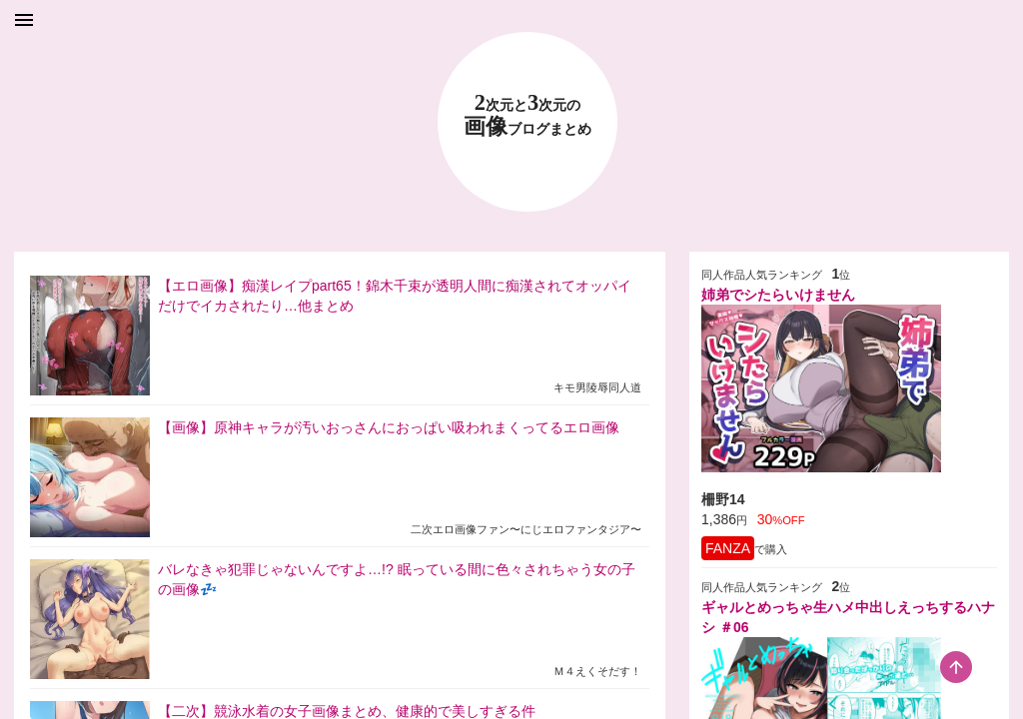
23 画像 (527, 115)
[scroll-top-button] (956, 667)
